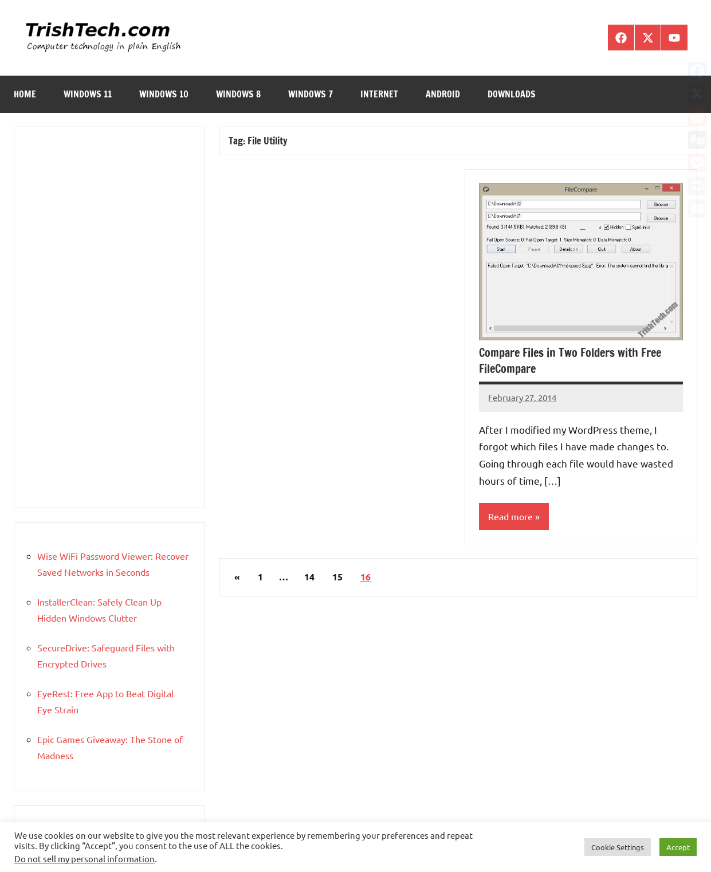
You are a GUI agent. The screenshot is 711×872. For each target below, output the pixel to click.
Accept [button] (678, 847)
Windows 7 (310, 94)
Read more (510, 516)
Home (25, 94)
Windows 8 (238, 94)
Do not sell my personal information (84, 858)
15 (337, 577)
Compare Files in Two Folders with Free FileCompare (570, 360)
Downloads (512, 94)
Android (443, 94)
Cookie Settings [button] (617, 847)
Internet (379, 94)
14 (309, 577)
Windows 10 (163, 94)
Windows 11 (88, 94)
